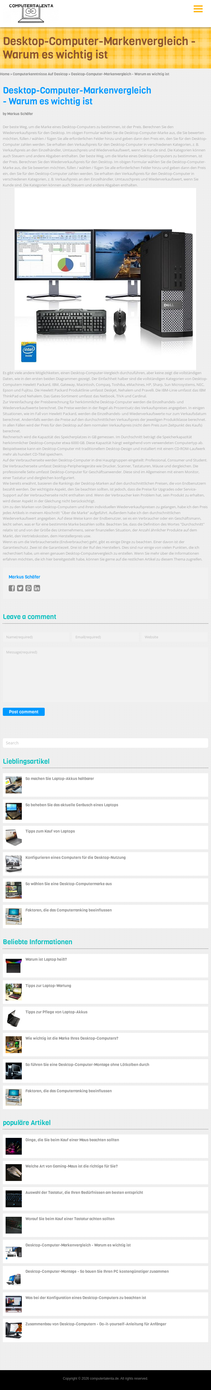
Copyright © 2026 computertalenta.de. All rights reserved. (105, 1378)
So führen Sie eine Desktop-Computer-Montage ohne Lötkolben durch (87, 1064)
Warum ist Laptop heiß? (46, 959)
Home (5, 74)
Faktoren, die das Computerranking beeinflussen (68, 910)
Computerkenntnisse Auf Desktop (40, 74)
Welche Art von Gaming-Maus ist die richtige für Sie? (71, 1166)
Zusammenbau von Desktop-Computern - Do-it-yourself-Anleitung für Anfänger (95, 1324)
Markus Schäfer (20, 113)
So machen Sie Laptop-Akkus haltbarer (59, 778)
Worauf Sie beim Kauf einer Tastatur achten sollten (70, 1219)
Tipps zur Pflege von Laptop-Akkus (56, 1012)
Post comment (24, 712)
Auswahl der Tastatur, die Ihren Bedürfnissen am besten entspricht (84, 1192)
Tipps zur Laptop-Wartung (48, 985)
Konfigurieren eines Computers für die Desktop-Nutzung (75, 857)
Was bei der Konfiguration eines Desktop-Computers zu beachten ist (85, 1297)
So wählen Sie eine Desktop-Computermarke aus (68, 884)
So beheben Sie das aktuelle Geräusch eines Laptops (71, 805)
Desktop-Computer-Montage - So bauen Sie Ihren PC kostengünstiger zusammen (97, 1271)
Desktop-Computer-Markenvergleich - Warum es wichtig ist (77, 96)
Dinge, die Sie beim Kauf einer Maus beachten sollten (72, 1140)
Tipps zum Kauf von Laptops (50, 831)
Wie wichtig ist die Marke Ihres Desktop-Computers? (71, 1038)
